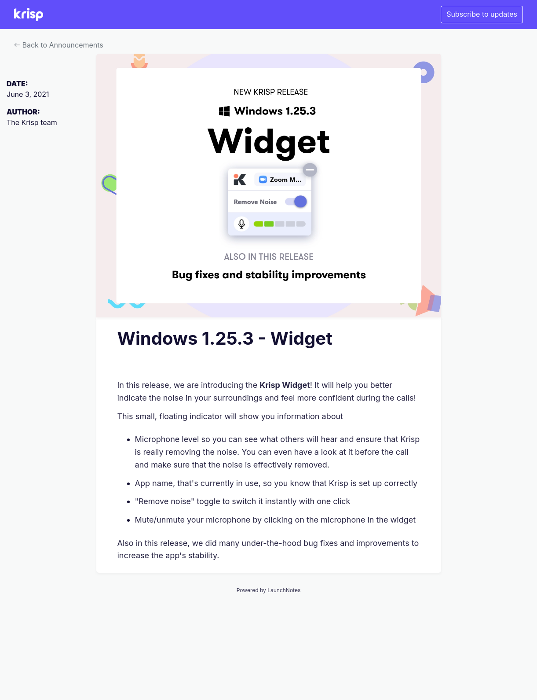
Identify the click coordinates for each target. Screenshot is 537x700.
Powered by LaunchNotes (268, 590)
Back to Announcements (58, 45)
